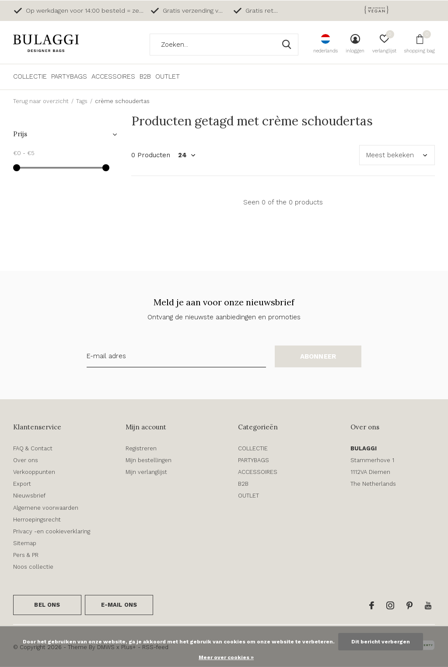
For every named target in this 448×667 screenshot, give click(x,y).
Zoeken (286, 44)
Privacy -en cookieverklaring (51, 531)
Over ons (25, 460)
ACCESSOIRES (113, 76)
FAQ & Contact (32, 448)
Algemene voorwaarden (45, 508)
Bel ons (47, 604)
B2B (145, 76)
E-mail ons (119, 604)
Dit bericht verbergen (380, 642)
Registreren (141, 448)
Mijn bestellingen (149, 460)
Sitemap (24, 543)
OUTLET (167, 76)
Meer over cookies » (226, 657)
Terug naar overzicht (41, 101)
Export (22, 483)
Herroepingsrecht (37, 519)
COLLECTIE (30, 76)
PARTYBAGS (69, 76)
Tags (82, 101)
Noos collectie (33, 566)
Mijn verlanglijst (146, 472)
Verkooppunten (34, 472)
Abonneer (318, 356)
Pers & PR (25, 555)
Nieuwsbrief (29, 495)
